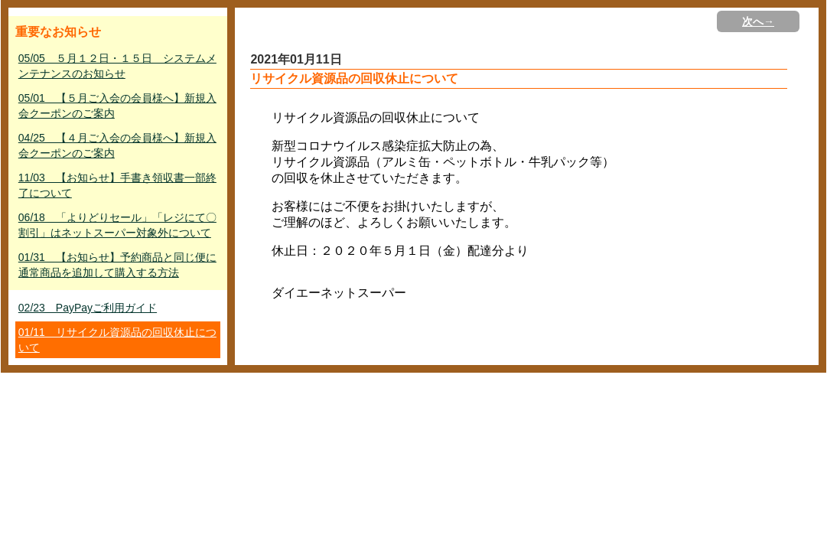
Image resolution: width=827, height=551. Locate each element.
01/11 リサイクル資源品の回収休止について (117, 340)
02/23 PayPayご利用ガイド (87, 308)
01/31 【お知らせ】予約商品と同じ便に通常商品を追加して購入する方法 (117, 265)
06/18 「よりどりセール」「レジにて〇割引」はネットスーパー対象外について (117, 225)
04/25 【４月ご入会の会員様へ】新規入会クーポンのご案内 (117, 145)
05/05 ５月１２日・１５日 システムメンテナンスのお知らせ (117, 66)
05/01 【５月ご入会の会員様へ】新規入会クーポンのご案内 (117, 105)
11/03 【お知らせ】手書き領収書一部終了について (117, 185)
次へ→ (758, 21)
